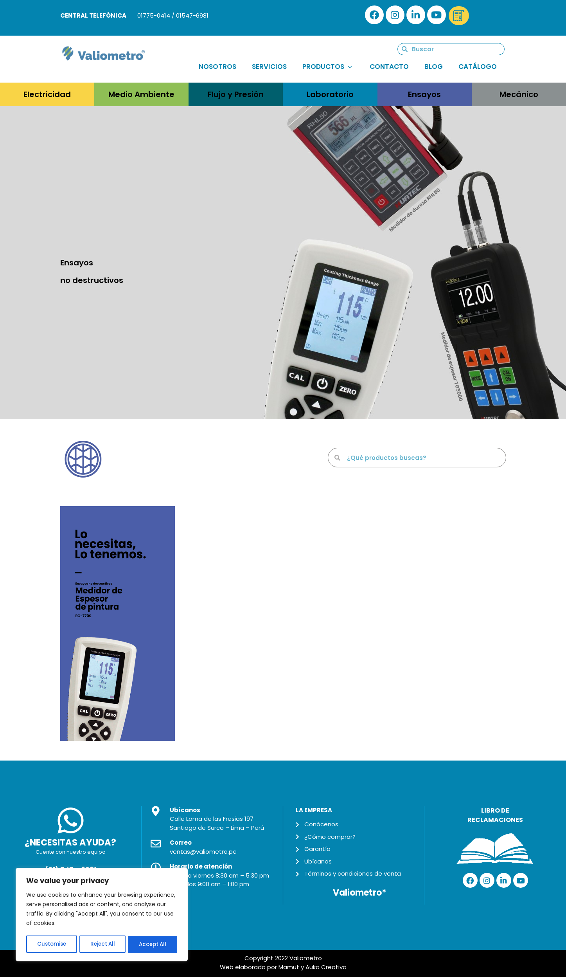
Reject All (102, 944)
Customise (51, 944)
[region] (102, 915)
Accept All (152, 944)
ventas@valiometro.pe (203, 851)
